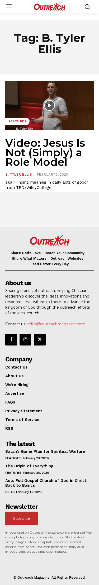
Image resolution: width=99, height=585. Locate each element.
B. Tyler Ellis (18, 174)
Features (17, 121)
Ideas (10, 492)
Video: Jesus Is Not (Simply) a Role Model (45, 152)
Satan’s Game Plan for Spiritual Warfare (45, 451)
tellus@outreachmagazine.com (56, 324)
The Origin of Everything (29, 466)
